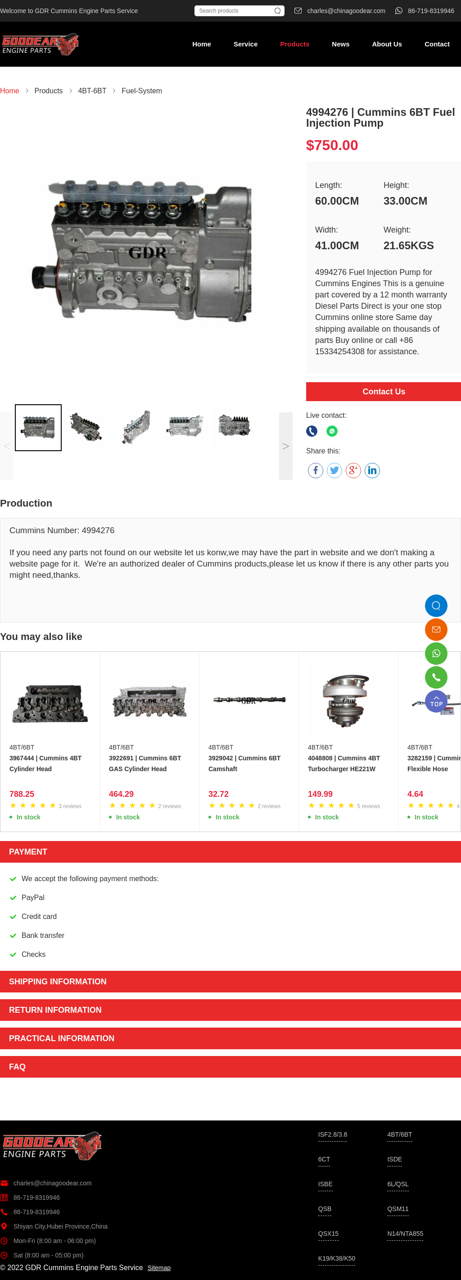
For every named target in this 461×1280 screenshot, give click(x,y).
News (340, 44)
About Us (387, 44)
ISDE (394, 1159)
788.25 (21, 794)
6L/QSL (397, 1184)
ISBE (325, 1184)
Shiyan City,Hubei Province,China (54, 1226)
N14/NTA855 (405, 1233)
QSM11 (397, 1208)
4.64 (415, 794)
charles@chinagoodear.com (46, 1183)
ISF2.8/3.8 (333, 1134)
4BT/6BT (21, 747)
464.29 (121, 794)
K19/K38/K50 (337, 1258)
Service (246, 44)
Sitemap (159, 1267)
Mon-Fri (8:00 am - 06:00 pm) (48, 1241)
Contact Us (383, 391)
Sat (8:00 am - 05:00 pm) (42, 1255)
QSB (325, 1208)
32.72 (218, 794)
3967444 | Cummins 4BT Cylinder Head (45, 763)
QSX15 (328, 1233)
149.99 (320, 794)
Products (294, 44)
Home (201, 44)
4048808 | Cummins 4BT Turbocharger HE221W (344, 763)
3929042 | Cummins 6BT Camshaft (244, 763)
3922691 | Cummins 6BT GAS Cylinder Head (145, 763)
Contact (437, 44)
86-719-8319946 (30, 1197)
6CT (324, 1159)
